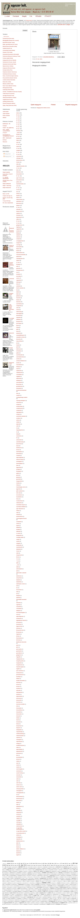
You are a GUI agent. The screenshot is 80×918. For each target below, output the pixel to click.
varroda (18, 814)
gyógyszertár (19, 225)
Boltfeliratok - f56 (6, 123)
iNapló (24, 16)
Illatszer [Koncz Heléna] (8, 66)
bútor (17, 170)
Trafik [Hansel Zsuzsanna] (8, 93)
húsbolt (18, 345)
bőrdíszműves (19, 160)
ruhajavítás (18, 305)
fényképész (18, 471)
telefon (17, 802)
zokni (17, 426)
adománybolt (19, 568)
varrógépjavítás (19, 240)
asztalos (18, 231)
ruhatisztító (18, 410)
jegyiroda (18, 489)
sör (17, 794)
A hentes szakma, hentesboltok (11, 264)
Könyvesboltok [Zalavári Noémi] (10, 77)
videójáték (18, 824)
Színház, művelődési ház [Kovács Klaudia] (12, 91)
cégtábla (18, 376)
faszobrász (18, 624)
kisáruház (18, 682)
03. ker (17, 122)
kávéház (18, 694)
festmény (18, 628)
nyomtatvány (19, 303)
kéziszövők (18, 700)
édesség (18, 282)
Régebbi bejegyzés (71, 104)
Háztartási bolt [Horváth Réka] (9, 64)
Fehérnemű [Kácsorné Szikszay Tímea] (11, 56)
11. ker (17, 116)
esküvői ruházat (19, 459)
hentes (17, 162)
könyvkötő (18, 712)
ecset (17, 614)
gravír (17, 645)
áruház (17, 362)
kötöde (17, 717)
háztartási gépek (20, 666)
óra (17, 428)
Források (16, 16)
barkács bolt (19, 211)
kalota (17, 113)
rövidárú (18, 414)
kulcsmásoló (19, 179)
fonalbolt (18, 469)
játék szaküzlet (19, 491)
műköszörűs (19, 502)
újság (17, 433)
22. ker (17, 207)
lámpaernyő (19, 725)
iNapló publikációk (7, 183)
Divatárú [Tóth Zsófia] (7, 52)
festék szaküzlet (19, 288)
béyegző (18, 595)
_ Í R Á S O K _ (6, 36)
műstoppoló (19, 739)
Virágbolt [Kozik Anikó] (8, 99)
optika (17, 219)
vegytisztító (18, 229)
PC (17, 437)
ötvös (41, 59)
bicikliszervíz (19, 447)
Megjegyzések (7, 156)
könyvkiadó (18, 708)
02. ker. (18, 152)
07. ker (17, 120)
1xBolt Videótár (6, 113)
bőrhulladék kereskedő (21, 599)
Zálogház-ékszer (11, 294)
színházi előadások (20, 360)
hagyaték (18, 657)
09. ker (17, 136)
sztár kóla (18, 782)
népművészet (19, 741)
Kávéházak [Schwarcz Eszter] (9, 74)
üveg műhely (19, 341)
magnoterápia (19, 731)
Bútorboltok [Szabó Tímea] (9, 42)
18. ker (17, 154)
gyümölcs (18, 268)
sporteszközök (19, 516)
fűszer (17, 325)
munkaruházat (19, 500)
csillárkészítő (19, 372)
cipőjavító (18, 234)
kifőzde (17, 678)
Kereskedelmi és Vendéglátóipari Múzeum (8, 135)
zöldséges (18, 158)
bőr (17, 343)
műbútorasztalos (20, 735)
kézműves (18, 702)
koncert (18, 684)
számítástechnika (20, 356)
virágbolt (18, 150)
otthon (17, 747)
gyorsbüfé (18, 479)
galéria (17, 473)
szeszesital (18, 776)
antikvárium (18, 201)
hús (17, 272)
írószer (17, 551)
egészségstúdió (19, 457)
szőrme (18, 420)
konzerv (18, 686)
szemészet (18, 771)
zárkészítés (18, 545)
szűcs (17, 307)
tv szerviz (18, 533)
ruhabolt (18, 238)
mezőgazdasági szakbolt (21, 397)
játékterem (18, 295)
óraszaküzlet (19, 364)
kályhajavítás (19, 692)
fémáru (17, 636)
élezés (17, 847)
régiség (18, 227)
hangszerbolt (19, 481)
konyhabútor (19, 496)
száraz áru (18, 784)
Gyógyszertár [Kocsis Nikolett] (9, 60)
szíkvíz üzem (19, 786)
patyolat (18, 256)
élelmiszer (18, 172)
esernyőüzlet (19, 382)
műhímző (18, 737)
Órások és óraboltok (11, 246)
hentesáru (18, 215)
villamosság (19, 311)
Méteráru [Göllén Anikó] (8, 83)
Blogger (58, 915)
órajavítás (18, 317)
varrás (17, 309)
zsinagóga (18, 837)
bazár (17, 445)
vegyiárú (18, 818)
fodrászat (18, 130)
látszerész (18, 301)
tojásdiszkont (19, 806)
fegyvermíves (19, 626)
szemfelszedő (19, 354)
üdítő (17, 553)
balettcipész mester (20, 583)
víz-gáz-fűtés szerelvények (19, 828)
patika (17, 352)
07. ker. (18, 187)
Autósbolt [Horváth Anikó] (8, 38)
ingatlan (18, 668)
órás (17, 142)
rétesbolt (18, 514)
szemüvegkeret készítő (21, 518)
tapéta (17, 525)
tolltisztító (18, 531)
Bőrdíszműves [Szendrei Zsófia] (10, 46)
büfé (17, 266)
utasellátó (18, 810)
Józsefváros (19, 436)
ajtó (17, 570)
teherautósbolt (19, 796)
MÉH (17, 563)
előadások (18, 380)
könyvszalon (19, 714)
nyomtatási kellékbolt (21, 506)
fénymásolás (19, 638)
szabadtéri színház (20, 337)
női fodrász (18, 350)
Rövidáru (18, 264)
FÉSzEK (38, 16)
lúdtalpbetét (19, 729)
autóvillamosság (19, 441)
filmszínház (18, 384)
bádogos (18, 366)
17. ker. (18, 124)
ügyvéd (18, 854)
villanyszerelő (19, 199)
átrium (17, 844)
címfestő (18, 455)
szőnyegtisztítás (19, 792)
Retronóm (5, 141)
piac (17, 755)
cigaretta (18, 604)
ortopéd (18, 404)
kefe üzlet (18, 492)
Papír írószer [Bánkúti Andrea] (9, 85)
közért (17, 719)
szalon (17, 765)
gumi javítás (19, 649)
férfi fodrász (19, 323)
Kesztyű (11, 347)
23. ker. (18, 144)
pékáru (17, 181)
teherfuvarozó (19, 798)
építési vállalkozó (20, 848)
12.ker (17, 189)
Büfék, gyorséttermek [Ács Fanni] (10, 44)
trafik (17, 164)
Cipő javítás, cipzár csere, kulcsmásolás (11, 307)
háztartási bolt (19, 270)
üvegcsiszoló (19, 555)
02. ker (37, 59)
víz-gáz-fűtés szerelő (21, 831)
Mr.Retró (5, 139)
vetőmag (18, 822)
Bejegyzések (7, 153)
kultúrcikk (18, 690)
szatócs (18, 767)
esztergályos (19, 461)
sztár (17, 780)
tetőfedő (18, 527)
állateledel (18, 549)
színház (18, 358)
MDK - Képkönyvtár (7, 138)
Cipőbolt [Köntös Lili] (7, 48)
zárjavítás (18, 839)
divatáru (18, 134)
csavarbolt (18, 606)
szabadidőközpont (20, 335)
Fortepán (5, 125)
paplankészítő (19, 751)
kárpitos (18, 195)
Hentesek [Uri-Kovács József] (9, 62)
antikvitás (18, 209)
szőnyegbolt (19, 790)
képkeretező (19, 217)
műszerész (18, 402)
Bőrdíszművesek (11, 363)
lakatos (17, 299)
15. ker (17, 148)
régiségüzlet (19, 412)
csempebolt (18, 608)
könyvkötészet (19, 710)
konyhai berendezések (21, 390)
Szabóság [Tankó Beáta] (8, 89)
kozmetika (18, 276)
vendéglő (18, 820)
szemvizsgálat (19, 769)
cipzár (17, 368)
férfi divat (18, 640)
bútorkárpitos (19, 451)
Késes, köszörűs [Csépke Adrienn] (10, 75)
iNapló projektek (6, 172)
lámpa (17, 723)
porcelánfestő (19, 757)
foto (17, 290)
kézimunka (18, 698)
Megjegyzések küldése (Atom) (43, 107)
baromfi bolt (19, 443)
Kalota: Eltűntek (6, 115)
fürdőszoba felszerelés (21, 642)
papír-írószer (19, 177)
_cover (17, 564)
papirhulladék (19, 749)
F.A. (31, 16)
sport (17, 763)
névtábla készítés (20, 745)
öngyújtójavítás (19, 430)
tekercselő (18, 800)
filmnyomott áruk (20, 630)
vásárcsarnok (19, 826)
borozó (17, 449)
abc (17, 191)
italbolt (17, 291)
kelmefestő (18, 388)
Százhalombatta (19, 183)
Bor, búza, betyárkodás (8, 202)
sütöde (17, 422)
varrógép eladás (19, 537)
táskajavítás (19, 535)
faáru (17, 465)
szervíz (17, 278)
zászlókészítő (19, 547)
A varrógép (11, 318)
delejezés (18, 610)
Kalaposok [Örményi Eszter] (9, 68)
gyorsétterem (19, 653)
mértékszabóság (20, 733)
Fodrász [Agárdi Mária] (8, 58)
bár (17, 593)
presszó (18, 759)
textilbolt (18, 529)
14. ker (17, 262)
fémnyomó (18, 321)
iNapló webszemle (7, 187)
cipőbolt (18, 213)
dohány (18, 193)
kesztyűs (18, 274)
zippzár (18, 260)
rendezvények (19, 406)
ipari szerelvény (19, 670)
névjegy (18, 743)
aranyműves (19, 577)
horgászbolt (19, 662)
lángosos (18, 727)
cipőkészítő (18, 370)
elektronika (18, 378)
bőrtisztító (18, 602)
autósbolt (18, 286)
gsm (17, 647)
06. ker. (18, 128)
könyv (17, 498)
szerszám (18, 775)
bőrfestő (18, 597)
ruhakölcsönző (19, 408)
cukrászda (18, 156)
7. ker (17, 561)
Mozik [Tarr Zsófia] (7, 81)
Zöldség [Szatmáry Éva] (8, 101)
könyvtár (18, 716)
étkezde (18, 850)
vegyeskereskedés (20, 166)
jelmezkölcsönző (20, 674)
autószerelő (19, 439)
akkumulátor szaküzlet (21, 572)
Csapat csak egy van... (8, 195)
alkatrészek (18, 575)
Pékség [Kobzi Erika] (7, 87)
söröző (17, 523)
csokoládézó (19, 374)
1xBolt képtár (6, 111)
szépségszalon (19, 258)
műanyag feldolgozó (20, 400)
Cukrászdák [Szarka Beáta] (9, 50)
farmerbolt (18, 622)
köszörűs (18, 297)
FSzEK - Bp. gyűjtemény (8, 127)
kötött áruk (18, 349)
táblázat (4, 117)
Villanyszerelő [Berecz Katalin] (9, 97)
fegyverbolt (18, 467)
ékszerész (18, 339)
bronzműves (19, 589)
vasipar (18, 539)
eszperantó (18, 618)
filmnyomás (18, 632)
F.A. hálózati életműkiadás (6, 178)
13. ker (17, 168)
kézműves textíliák (20, 704)
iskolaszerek (19, 672)
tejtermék (18, 424)
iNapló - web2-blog (7, 185)
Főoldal (53, 104)
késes (17, 331)
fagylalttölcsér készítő (21, 620)
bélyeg (17, 233)
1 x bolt (7, 16)
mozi (17, 185)
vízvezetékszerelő (20, 833)
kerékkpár (18, 676)
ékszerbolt (18, 315)
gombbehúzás (19, 386)
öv (16, 432)
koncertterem (19, 494)
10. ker (17, 223)
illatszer (18, 248)
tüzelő (17, 808)
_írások (18, 132)
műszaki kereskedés (20, 254)
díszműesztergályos (20, 612)
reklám (17, 510)
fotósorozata (29, 20)
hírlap (17, 327)
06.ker (17, 557)
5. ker (17, 559)
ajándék (18, 138)
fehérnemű (18, 203)
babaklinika (18, 581)
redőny (17, 761)
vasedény (18, 816)
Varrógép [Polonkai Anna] (8, 95)
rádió (17, 512)
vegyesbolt (18, 280)
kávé (17, 393)
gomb (17, 475)
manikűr (18, 395)
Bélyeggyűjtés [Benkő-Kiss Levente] (11, 40)
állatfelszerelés (19, 841)
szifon (17, 778)
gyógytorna (18, 655)
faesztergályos (19, 463)
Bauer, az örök (6, 193)
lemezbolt (18, 721)
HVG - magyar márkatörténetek (6, 130)
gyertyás (18, 477)
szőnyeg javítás (19, 788)
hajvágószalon (19, 659)
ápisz (17, 843)
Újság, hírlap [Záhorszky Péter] (9, 105)
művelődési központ (20, 504)
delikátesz (18, 319)
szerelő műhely (19, 773)
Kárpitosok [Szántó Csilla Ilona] (10, 72)
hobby (17, 485)
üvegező (18, 242)
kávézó (17, 250)
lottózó (17, 197)
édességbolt (19, 313)
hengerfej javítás (20, 660)
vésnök (17, 541)
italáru (17, 294)
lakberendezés (19, 252)
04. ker (17, 221)
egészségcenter (19, 616)
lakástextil (18, 333)
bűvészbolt (18, 453)
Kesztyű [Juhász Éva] (7, 70)
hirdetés (18, 483)
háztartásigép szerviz (21, 487)
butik (17, 591)
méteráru (18, 236)
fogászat (18, 634)
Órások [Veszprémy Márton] (9, 103)
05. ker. (18, 126)
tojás (17, 804)
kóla (17, 706)
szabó (17, 146)
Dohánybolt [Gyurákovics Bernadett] (11, 54)
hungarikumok (19, 664)
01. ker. (18, 175)
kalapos (18, 205)
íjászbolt (18, 852)
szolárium (18, 418)
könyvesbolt (19, 174)
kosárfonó (18, 688)
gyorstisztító (19, 651)
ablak (17, 566)
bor (17, 587)
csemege (18, 244)
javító (17, 347)
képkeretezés (19, 696)
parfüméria (18, 753)
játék (17, 329)
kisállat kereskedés (20, 680)
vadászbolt (18, 812)
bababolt (18, 579)
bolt (17, 585)
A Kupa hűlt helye (6, 200)
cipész (17, 140)
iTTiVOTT (48, 16)
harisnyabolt (19, 246)
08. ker (17, 115)
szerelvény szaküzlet (21, 416)
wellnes (18, 835)
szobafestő (18, 521)
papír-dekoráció (19, 508)
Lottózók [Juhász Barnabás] (9, 79)
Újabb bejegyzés (36, 104)
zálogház (18, 543)
